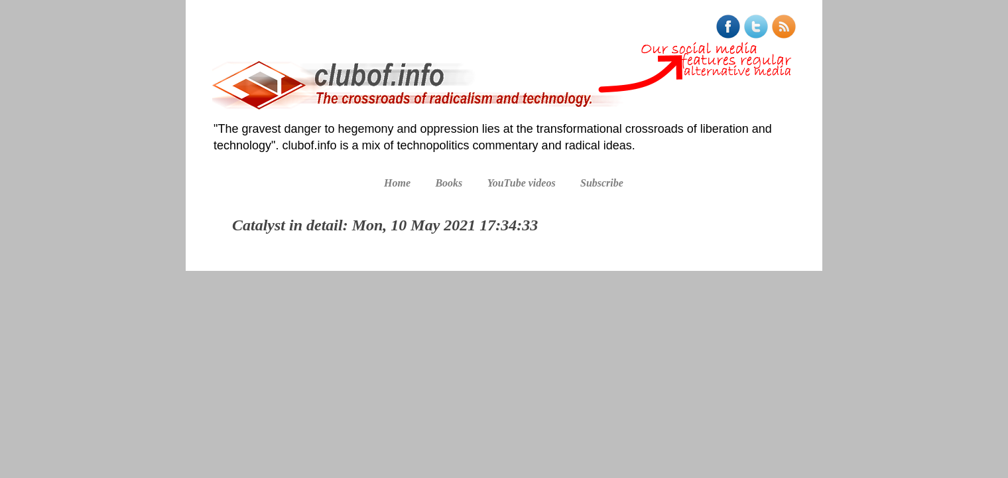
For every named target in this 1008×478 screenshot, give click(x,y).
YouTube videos (521, 183)
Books (448, 183)
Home (397, 183)
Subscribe (601, 183)
